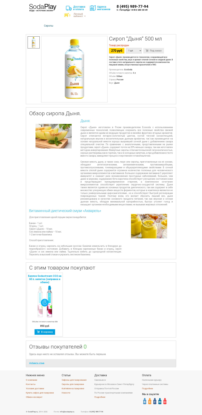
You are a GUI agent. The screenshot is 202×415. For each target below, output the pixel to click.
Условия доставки (35, 388)
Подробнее (99, 397)
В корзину (47, 331)
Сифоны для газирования (74, 380)
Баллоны (63, 25)
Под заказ (156, 50)
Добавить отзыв (36, 363)
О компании (31, 380)
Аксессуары (81, 25)
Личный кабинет (80, 15)
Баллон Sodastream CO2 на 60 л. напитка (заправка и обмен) (44, 279)
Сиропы (48, 25)
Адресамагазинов (103, 8)
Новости (66, 393)
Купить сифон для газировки (40, 393)
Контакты (31, 384)
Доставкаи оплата (79, 8)
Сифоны (34, 25)
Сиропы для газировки (73, 384)
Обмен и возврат (34, 397)
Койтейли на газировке (73, 388)
